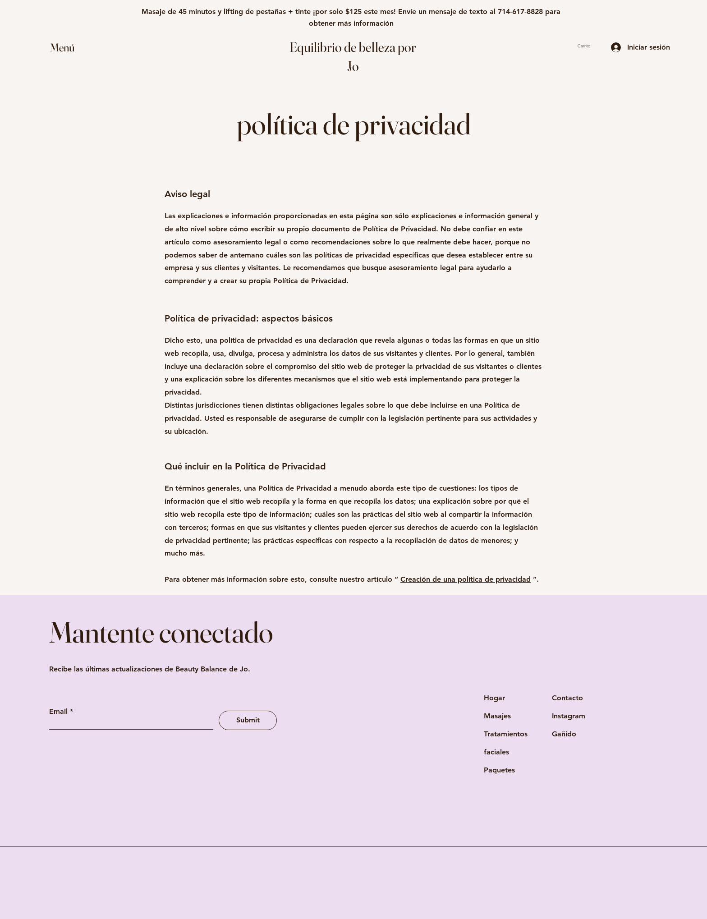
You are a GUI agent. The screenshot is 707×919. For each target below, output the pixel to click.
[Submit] (248, 720)
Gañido (564, 734)
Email (58, 711)
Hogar (494, 698)
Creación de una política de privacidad (465, 579)
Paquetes (499, 770)
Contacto (567, 698)
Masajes (497, 716)
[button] (70, 47)
